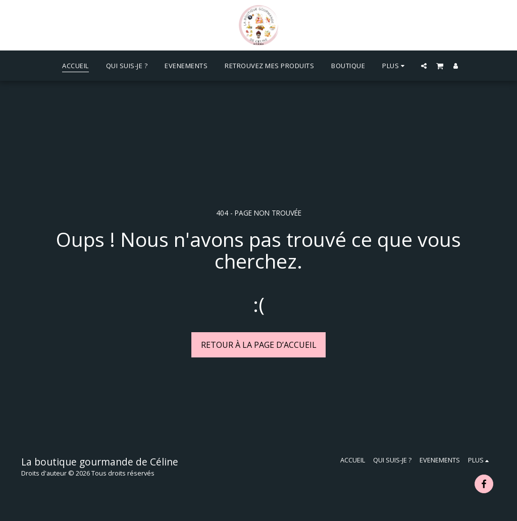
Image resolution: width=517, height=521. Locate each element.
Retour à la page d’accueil (259, 344)
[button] (424, 65)
